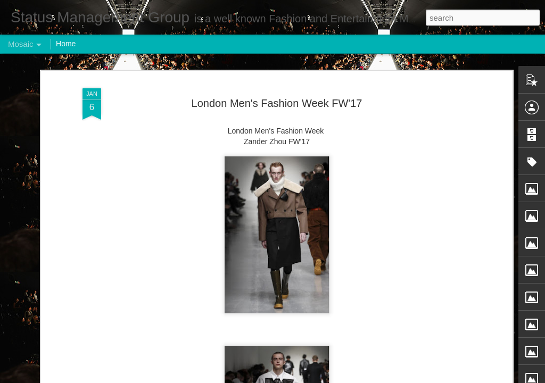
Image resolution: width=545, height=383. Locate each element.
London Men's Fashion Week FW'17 (277, 103)
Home (66, 43)
